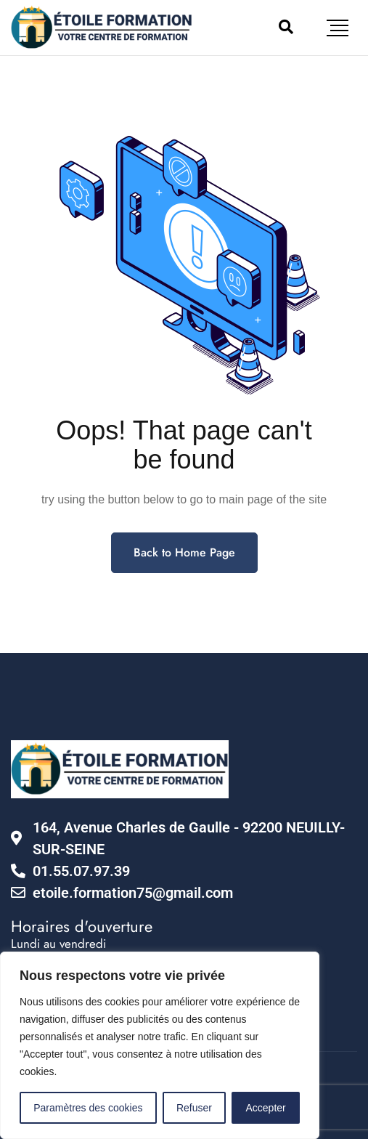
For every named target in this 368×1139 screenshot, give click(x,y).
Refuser (194, 1108)
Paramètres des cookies (87, 1108)
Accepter (266, 1108)
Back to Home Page (184, 552)
